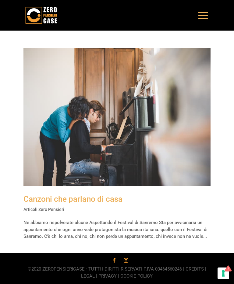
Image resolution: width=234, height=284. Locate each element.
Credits (195, 269)
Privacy (107, 276)
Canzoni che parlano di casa (72, 199)
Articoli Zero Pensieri (43, 209)
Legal (88, 276)
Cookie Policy (136, 276)
